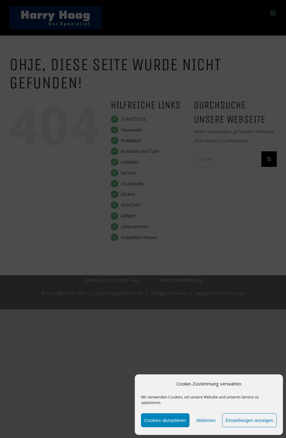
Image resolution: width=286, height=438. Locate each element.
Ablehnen (205, 420)
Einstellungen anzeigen (249, 420)
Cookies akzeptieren (165, 420)
